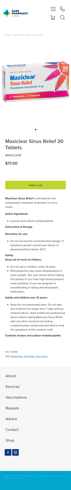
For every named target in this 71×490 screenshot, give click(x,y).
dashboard (27, 475)
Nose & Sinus (41, 356)
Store (8, 35)
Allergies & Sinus (21, 35)
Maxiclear (38, 35)
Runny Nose (29, 356)
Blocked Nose (17, 356)
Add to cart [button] (35, 185)
